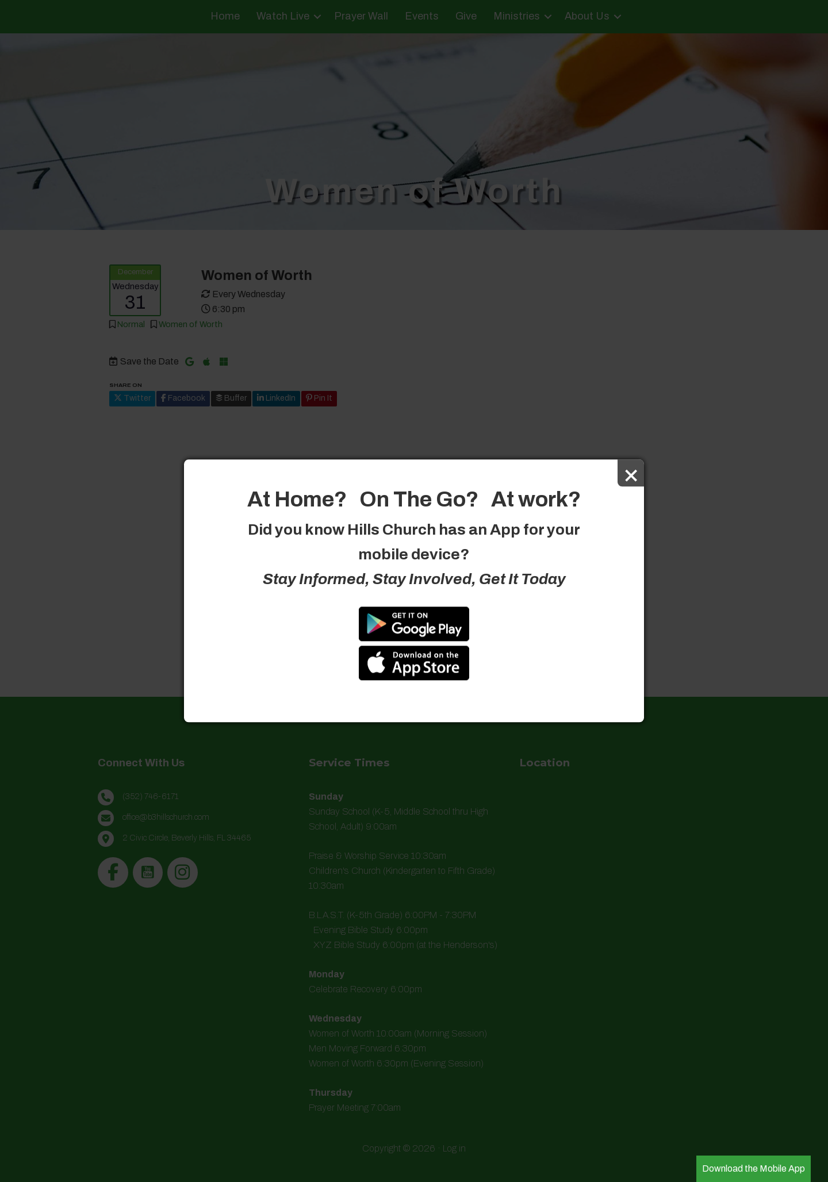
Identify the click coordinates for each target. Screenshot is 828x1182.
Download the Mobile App (753, 1168)
